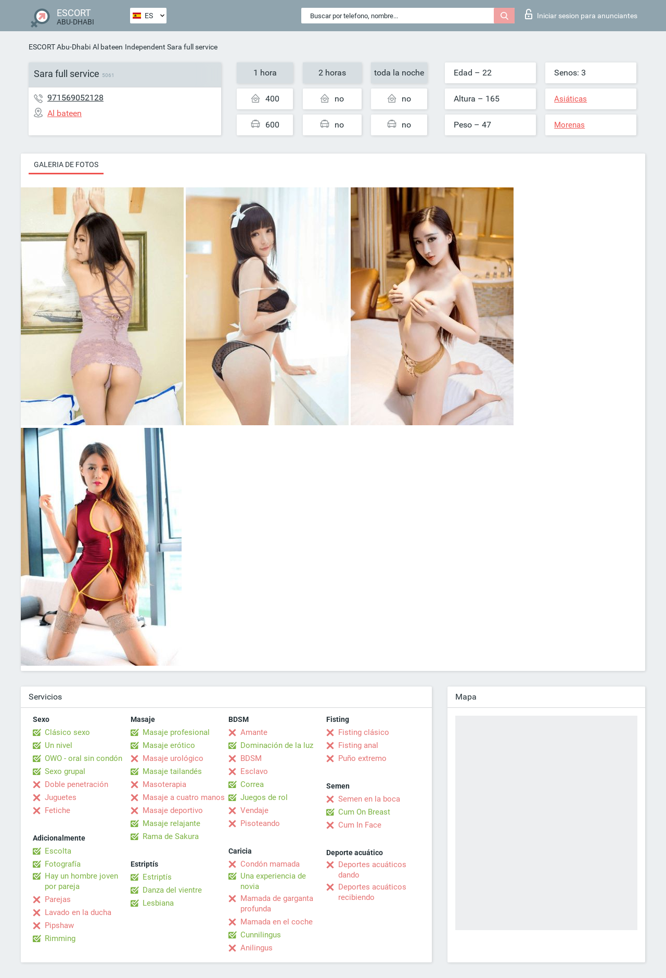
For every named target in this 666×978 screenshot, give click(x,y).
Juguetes (60, 797)
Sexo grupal (65, 771)
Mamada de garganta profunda (276, 903)
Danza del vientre (172, 890)
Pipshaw (59, 925)
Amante (253, 732)
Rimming (60, 938)
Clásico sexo (67, 732)
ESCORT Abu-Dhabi (60, 47)
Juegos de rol (264, 797)
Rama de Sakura (171, 836)
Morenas (569, 125)
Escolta (58, 851)
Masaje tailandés (172, 771)
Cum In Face (359, 825)
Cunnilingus (260, 934)
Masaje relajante (171, 823)
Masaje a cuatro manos (184, 797)
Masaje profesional (176, 732)
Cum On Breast (364, 812)
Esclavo (254, 771)
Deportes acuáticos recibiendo (372, 892)
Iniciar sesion (581, 14)
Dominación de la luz (276, 745)
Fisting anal (358, 745)
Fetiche (57, 810)
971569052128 (75, 98)
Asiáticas (570, 99)
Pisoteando (260, 823)
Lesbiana (158, 903)
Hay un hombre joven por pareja (81, 881)
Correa (252, 784)
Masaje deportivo (173, 810)
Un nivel (58, 745)
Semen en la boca (369, 799)
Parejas (58, 899)
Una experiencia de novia (273, 881)
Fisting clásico (363, 732)
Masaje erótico (169, 745)
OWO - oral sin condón (83, 758)
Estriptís (157, 877)
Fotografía (63, 864)
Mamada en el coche (276, 921)
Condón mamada (270, 864)
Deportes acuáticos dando (372, 870)
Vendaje (254, 810)
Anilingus (256, 947)
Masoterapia (164, 784)
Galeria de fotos (66, 164)
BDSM (251, 758)
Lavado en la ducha (78, 912)
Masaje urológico (173, 758)
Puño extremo (362, 758)
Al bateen (108, 47)
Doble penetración (76, 784)
